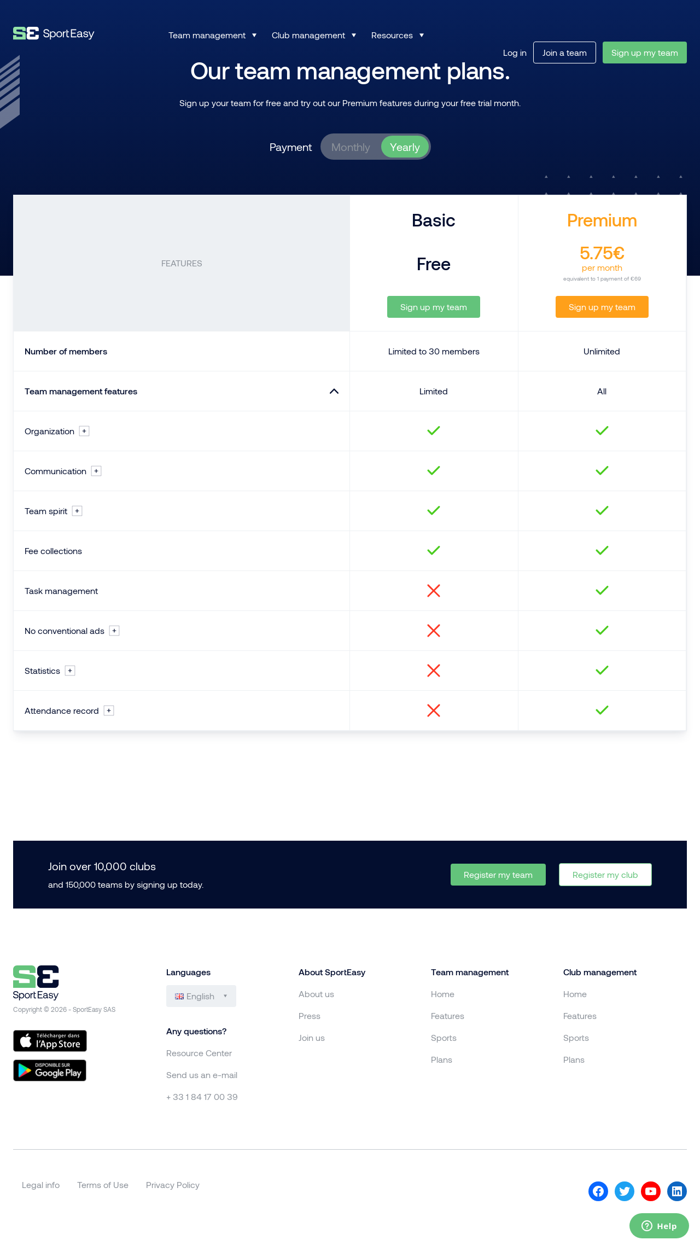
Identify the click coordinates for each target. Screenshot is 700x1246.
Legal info (41, 1184)
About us (316, 993)
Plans (441, 1059)
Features (447, 1015)
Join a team (564, 52)
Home (442, 993)
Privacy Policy (173, 1184)
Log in (515, 52)
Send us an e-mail (201, 1074)
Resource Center (199, 1052)
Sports (444, 1037)
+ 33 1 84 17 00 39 (202, 1096)
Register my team (498, 874)
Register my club (605, 874)
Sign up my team (644, 52)
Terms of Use (103, 1184)
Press (309, 1015)
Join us (312, 1037)
